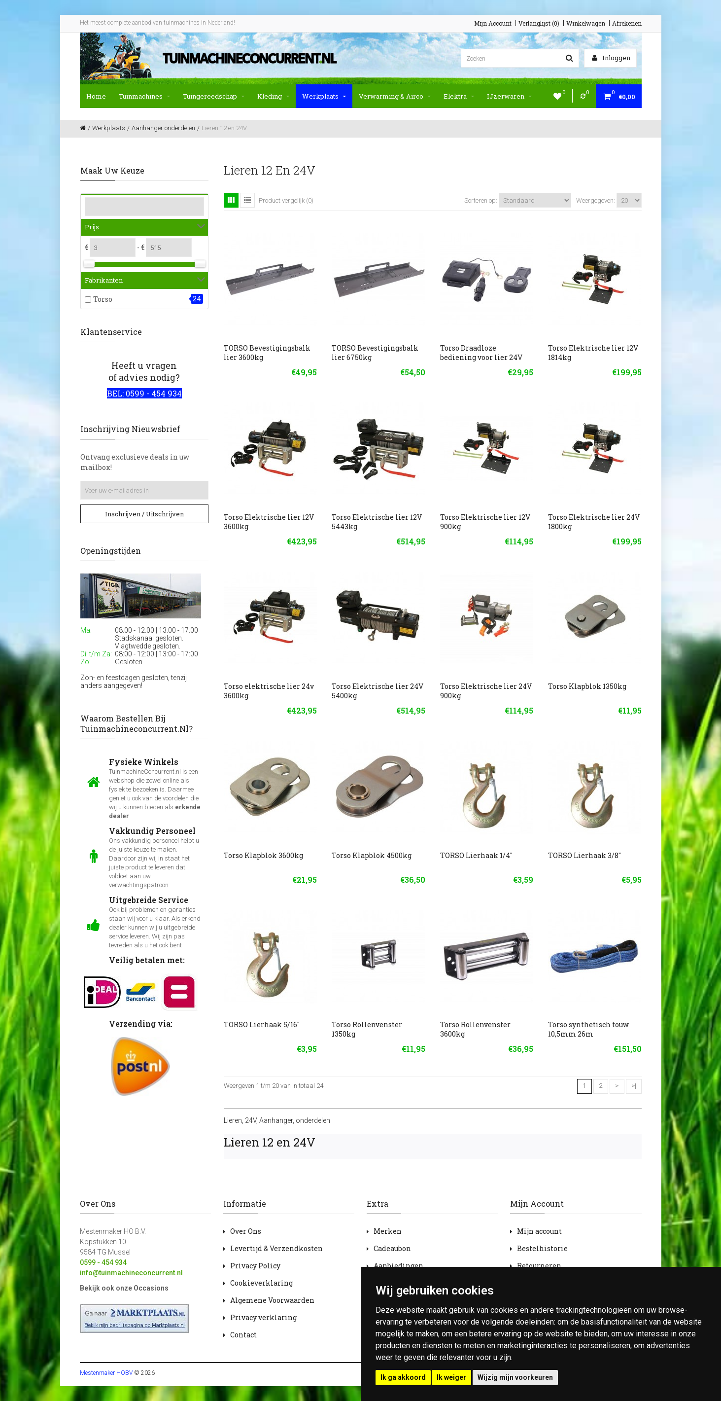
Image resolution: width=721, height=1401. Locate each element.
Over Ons (245, 1231)
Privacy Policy (255, 1265)
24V (250, 1120)
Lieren (233, 1120)
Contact (243, 1334)
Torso (102, 299)
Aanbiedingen (398, 1265)
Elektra (459, 96)
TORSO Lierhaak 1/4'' (476, 855)
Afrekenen (627, 23)
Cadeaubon (392, 1248)
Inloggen (611, 57)
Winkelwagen (585, 23)
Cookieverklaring (261, 1283)
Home (96, 96)
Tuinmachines (144, 96)
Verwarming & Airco (395, 96)
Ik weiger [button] (451, 1377)
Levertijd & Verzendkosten (276, 1248)
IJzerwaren (509, 96)
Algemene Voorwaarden (272, 1300)
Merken (388, 1231)
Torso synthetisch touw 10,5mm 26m (588, 1029)
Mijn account (539, 1231)
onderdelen (313, 1120)
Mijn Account (493, 23)
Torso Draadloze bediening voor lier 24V (481, 352)
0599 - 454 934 (103, 1262)
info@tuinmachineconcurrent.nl (131, 1273)
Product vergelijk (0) (286, 200)
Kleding (273, 96)
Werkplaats (324, 96)
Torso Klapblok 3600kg (263, 855)
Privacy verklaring (263, 1317)
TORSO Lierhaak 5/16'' (262, 1024)
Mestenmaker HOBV (106, 1372)
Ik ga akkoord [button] (403, 1377)
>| (633, 1085)
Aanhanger (276, 1120)
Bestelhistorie (542, 1248)
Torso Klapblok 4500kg (372, 855)
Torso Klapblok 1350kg (587, 686)
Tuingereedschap (213, 96)
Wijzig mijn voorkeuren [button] (515, 1377)
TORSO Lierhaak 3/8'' (584, 855)
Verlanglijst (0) (538, 23)
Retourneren (539, 1265)
